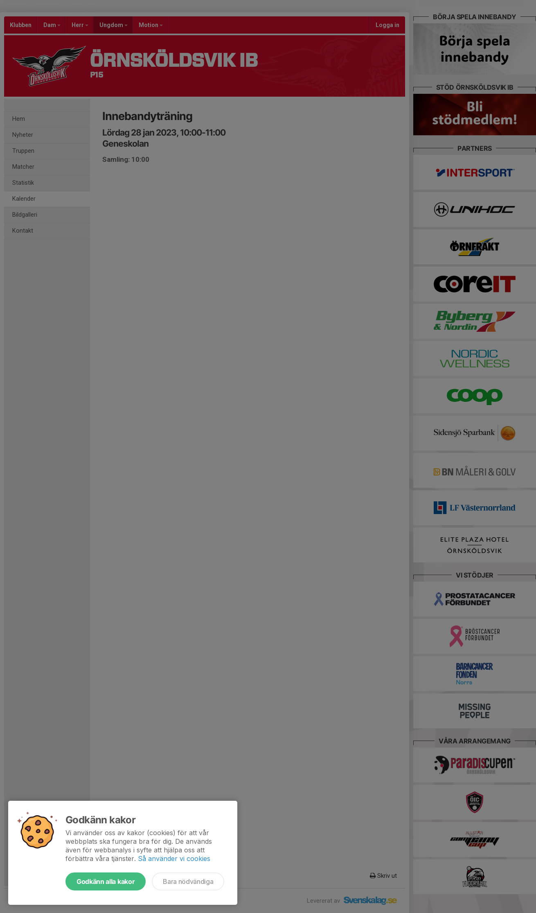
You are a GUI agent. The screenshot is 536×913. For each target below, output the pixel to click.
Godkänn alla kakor (106, 881)
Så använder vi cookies (174, 858)
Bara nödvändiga (188, 881)
